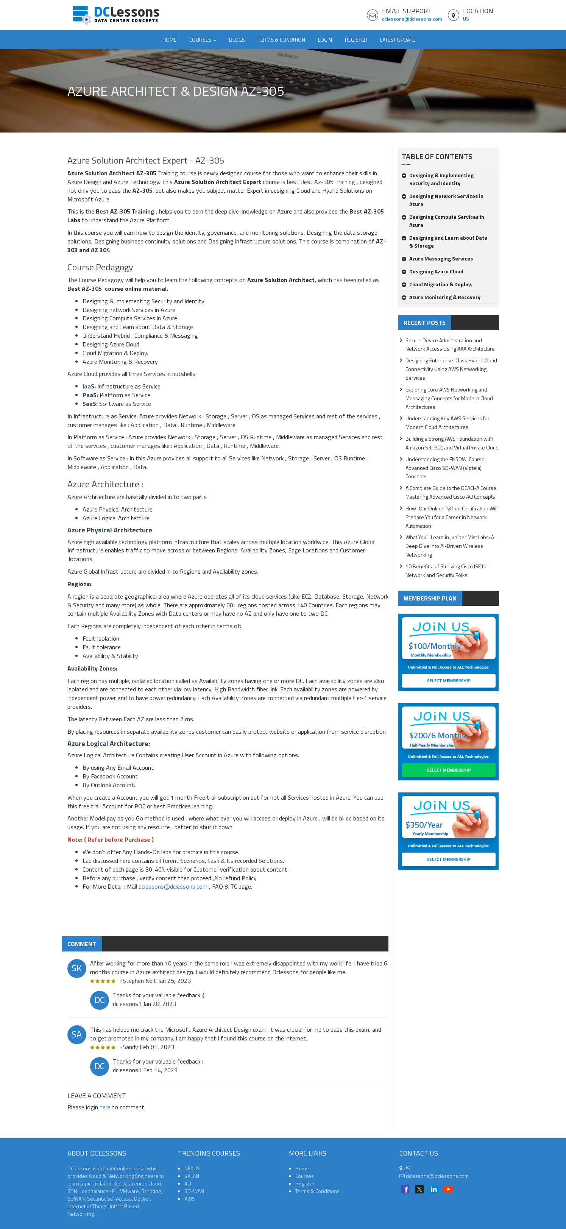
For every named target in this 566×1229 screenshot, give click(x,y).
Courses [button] (202, 40)
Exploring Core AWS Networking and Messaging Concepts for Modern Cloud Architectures (449, 398)
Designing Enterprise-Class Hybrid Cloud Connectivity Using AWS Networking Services (451, 369)
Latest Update (397, 40)
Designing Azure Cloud (432, 271)
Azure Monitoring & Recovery (441, 297)
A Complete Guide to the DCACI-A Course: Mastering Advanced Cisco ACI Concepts (451, 492)
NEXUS (192, 1168)
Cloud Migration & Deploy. (437, 284)
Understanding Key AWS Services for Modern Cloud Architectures (447, 422)
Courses (304, 1176)
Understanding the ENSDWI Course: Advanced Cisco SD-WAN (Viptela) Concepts (445, 467)
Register (356, 40)
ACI (187, 1183)
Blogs (237, 40)
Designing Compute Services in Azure (443, 221)
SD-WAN (194, 1191)
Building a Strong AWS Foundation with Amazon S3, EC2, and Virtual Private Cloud (452, 443)
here (105, 1107)
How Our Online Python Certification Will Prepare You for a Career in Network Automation (451, 517)
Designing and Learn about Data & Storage (444, 242)
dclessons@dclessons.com (412, 19)
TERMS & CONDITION (281, 40)
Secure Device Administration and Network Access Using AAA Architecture (450, 344)
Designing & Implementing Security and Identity (438, 179)
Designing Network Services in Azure (442, 200)
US (466, 19)
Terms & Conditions (317, 1191)
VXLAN (191, 1176)
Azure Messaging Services (437, 258)
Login (325, 40)
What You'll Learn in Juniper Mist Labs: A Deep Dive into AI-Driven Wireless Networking (449, 545)
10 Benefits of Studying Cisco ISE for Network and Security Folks (446, 570)
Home (169, 40)
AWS (189, 1198)
